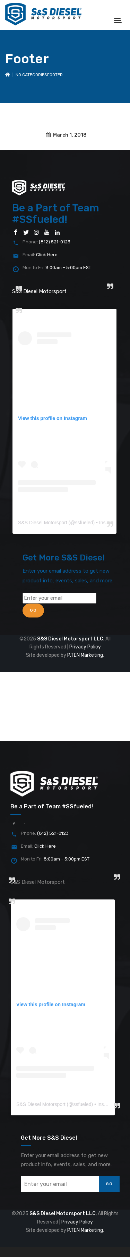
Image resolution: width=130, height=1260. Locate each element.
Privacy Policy (85, 647)
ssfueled (84, 522)
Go (33, 610)
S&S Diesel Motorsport (39, 291)
